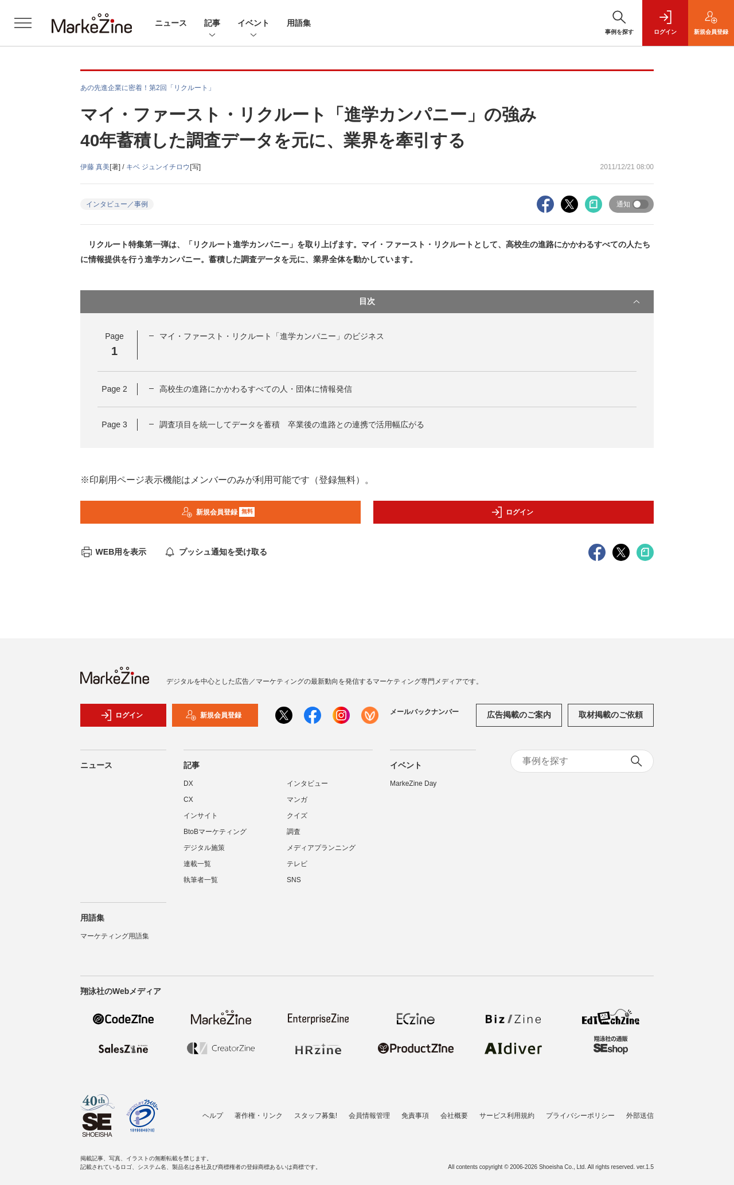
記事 (212, 23)
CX (188, 800)
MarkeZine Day (413, 783)
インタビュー (307, 783)
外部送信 (640, 1116)
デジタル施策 (204, 848)
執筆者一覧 (201, 880)
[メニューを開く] (23, 23)
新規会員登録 (218, 512)
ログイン (512, 512)
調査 (293, 832)
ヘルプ (212, 1116)
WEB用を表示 (113, 551)
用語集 (299, 23)
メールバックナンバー (424, 712)
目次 (500, 301)
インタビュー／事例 (117, 204)
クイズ (297, 816)
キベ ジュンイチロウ (158, 167)
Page (114, 388)
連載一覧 (197, 864)
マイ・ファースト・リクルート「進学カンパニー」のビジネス (271, 336)
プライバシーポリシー (580, 1116)
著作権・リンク (259, 1116)
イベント (253, 23)
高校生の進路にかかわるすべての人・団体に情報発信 (255, 388)
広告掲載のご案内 (519, 714)
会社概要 (454, 1116)
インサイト (201, 816)
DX (188, 783)
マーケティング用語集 (114, 936)
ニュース (171, 23)
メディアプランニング (321, 848)
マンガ (297, 800)
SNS (294, 880)
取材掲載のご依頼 (611, 714)
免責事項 (415, 1116)
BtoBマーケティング (215, 832)
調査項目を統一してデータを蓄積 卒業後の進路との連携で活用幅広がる (291, 424)
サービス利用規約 (506, 1116)
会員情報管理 (369, 1116)
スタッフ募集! (315, 1116)
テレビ (297, 864)
